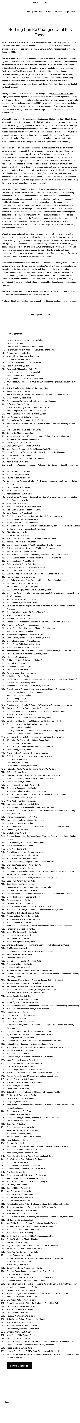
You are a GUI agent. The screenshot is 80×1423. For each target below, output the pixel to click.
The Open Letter (34, 11)
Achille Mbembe (9, 176)
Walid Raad (65, 176)
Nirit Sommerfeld (49, 176)
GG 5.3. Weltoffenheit (61, 46)
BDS (49, 65)
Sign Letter (70, 11)
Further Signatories (53, 11)
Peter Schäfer (36, 176)
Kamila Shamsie (23, 176)
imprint (8, 1402)
